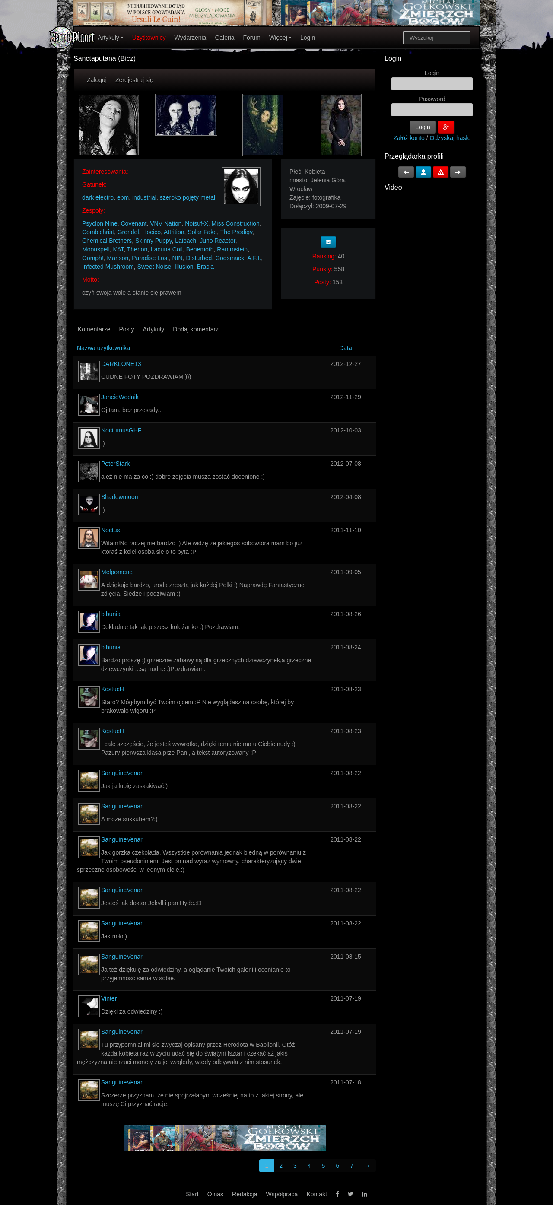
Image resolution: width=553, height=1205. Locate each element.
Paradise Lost (150, 257)
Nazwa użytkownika (103, 347)
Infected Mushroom (108, 266)
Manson (118, 257)
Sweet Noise (154, 266)
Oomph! (93, 257)
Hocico (151, 232)
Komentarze (94, 329)
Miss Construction (236, 223)
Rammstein (232, 249)
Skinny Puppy (153, 240)
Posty (126, 329)
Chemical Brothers (107, 240)
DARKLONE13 (121, 363)
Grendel (128, 232)
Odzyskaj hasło (450, 137)
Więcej (280, 37)
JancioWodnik (120, 397)
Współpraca (282, 1194)
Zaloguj (97, 79)
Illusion (184, 266)
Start (192, 1194)
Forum (252, 37)
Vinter (109, 998)
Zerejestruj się (134, 79)
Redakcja (244, 1194)
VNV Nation (165, 223)
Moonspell (96, 249)
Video (393, 187)
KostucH (112, 689)
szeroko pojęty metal (187, 197)
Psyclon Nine (100, 223)
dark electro (98, 197)
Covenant (133, 223)
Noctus (110, 530)
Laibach (185, 240)
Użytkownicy (149, 37)
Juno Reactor (217, 240)
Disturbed (199, 257)
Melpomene (117, 572)
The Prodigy (236, 232)
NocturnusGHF (121, 430)
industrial (144, 197)
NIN (177, 257)
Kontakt (316, 1194)
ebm (123, 197)
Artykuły (111, 37)
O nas (215, 1194)
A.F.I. (254, 257)
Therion (137, 249)
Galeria (224, 37)
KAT (118, 249)
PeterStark (115, 463)
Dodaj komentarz (196, 329)
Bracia (205, 266)
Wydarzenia (191, 37)
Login (307, 37)
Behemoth (200, 249)
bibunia (111, 613)
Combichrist (98, 232)
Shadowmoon (119, 496)
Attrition (174, 232)
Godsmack (229, 257)
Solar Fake (202, 232)
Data (345, 347)
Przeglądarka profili (414, 156)
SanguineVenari (122, 772)
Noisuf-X (196, 223)
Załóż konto (409, 137)
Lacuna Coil (167, 249)
